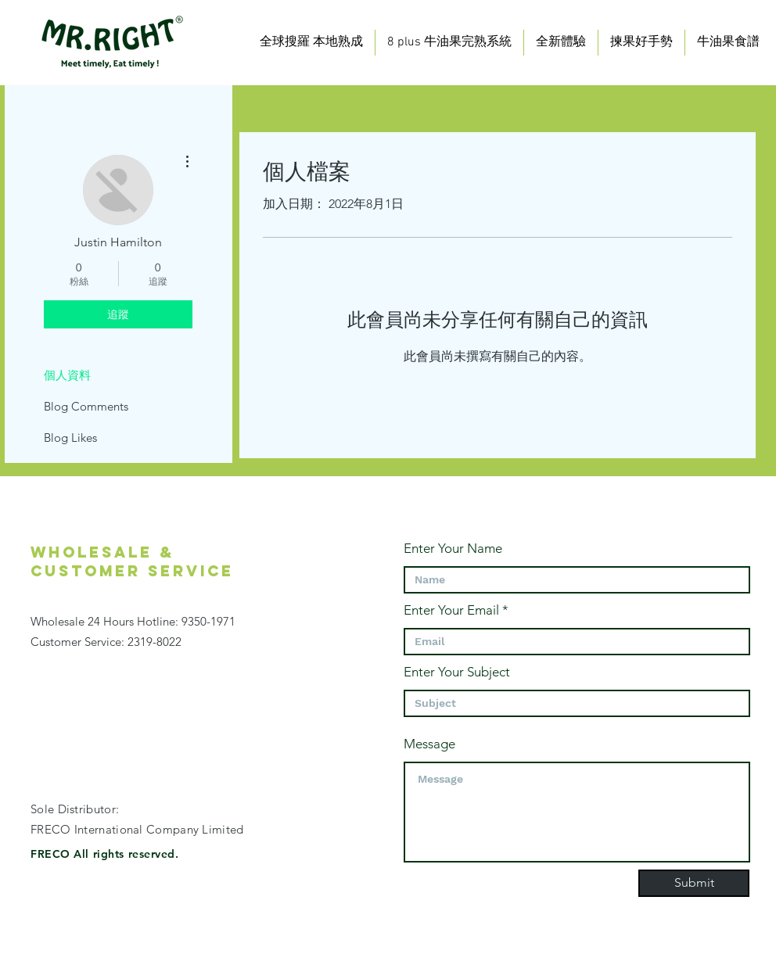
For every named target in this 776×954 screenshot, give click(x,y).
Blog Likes (70, 437)
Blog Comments (86, 406)
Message (429, 744)
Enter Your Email (451, 610)
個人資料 (67, 375)
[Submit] (693, 883)
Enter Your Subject (457, 672)
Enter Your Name (453, 548)
